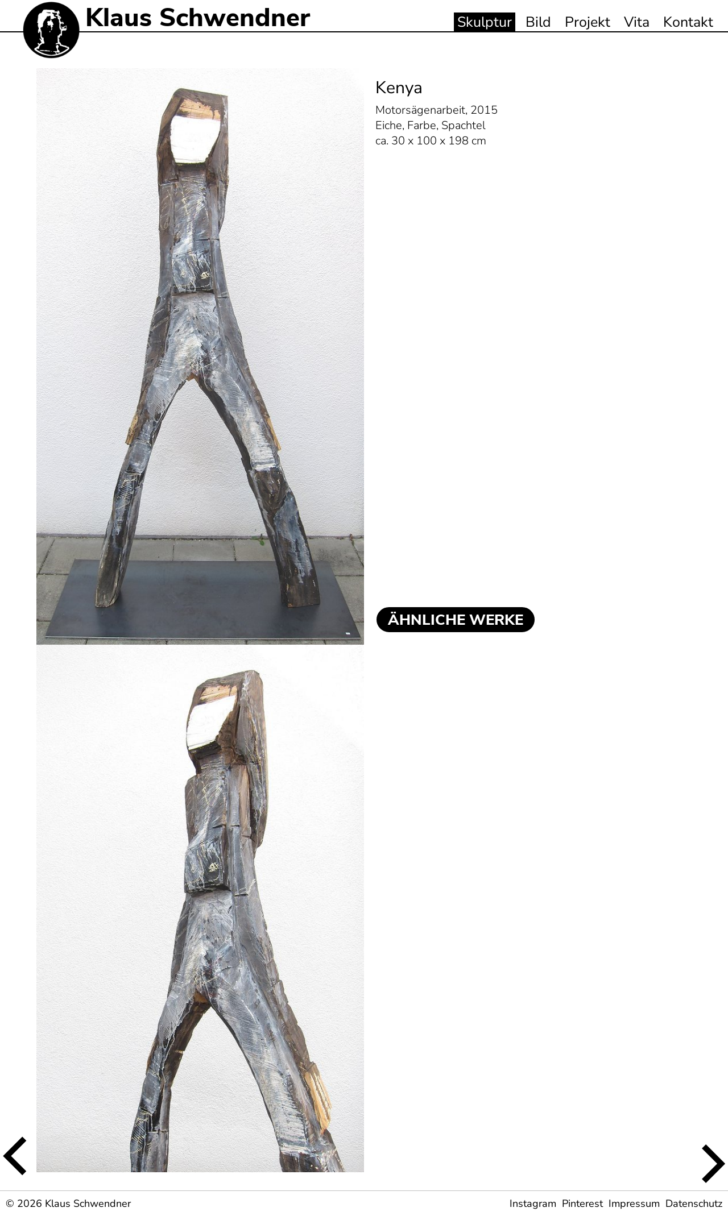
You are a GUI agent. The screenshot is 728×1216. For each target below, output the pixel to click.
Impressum (634, 1203)
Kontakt (688, 22)
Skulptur (484, 22)
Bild (538, 22)
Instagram (533, 1203)
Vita (637, 22)
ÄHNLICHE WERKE (455, 620)
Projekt (587, 22)
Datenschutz (693, 1203)
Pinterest (582, 1203)
